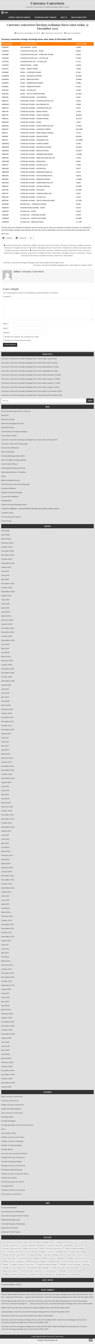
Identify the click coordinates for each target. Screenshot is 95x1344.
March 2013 (6, 863)
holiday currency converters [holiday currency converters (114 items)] (79, 1258)
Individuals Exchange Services (13, 468)
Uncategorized (85, 248)
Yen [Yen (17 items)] (83, 1274)
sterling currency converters (73, 253)
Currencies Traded (8, 436)
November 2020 (7, 583)
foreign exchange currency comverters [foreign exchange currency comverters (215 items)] (60, 1255)
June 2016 (5, 790)
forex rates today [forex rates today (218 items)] (9, 1258)
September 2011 (7, 936)
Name (6, 324)
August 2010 (6, 989)
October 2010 (6, 981)
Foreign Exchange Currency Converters (17, 1125)
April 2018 (5, 701)
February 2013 (7, 868)
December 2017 (7, 717)
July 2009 (5, 1042)
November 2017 (7, 721)
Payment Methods (8, 488)
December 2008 (7, 1070)
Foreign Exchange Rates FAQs (13, 456)
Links (3, 476)
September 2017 (7, 729)
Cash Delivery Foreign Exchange (14, 431)
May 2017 (5, 746)
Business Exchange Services (12, 423)
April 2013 (5, 859)
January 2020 (6, 624)
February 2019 (7, 661)
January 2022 (6, 547)
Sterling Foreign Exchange (11, 1170)
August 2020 (6, 596)
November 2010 (7, 977)
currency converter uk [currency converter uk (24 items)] (11, 1248)
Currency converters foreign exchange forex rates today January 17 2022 (30, 383)
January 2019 (6, 665)
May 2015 (5, 843)
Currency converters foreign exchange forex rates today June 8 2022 (29, 359)
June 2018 (5, 693)
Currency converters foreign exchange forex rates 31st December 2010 (65, 1297)
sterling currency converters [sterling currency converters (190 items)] (13, 1268)
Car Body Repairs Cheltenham (13, 1224)
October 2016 (6, 774)
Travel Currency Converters (12, 1182)
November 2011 (7, 928)
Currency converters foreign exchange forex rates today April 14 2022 (29, 363)
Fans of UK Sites (7, 452)
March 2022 (6, 539)
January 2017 (6, 762)
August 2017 (6, 734)
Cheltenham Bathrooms (10, 1220)
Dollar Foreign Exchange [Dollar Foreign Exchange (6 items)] (74, 1248)
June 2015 (5, 839)
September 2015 (7, 827)
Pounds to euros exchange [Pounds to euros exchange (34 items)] (70, 1264)
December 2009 (7, 1022)
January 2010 (6, 1018)
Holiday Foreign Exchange (11, 1145)
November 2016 (7, 770)
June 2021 (5, 575)
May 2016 (5, 794)
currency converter (46, 250)
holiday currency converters (25, 253)
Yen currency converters (11, 1194)
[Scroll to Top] (91, 1340)
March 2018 (6, 705)
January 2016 (6, 811)
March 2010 (6, 1010)
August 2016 (6, 782)
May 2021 (5, 579)
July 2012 (5, 896)
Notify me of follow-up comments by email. (22, 337)
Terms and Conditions (10, 496)
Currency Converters (47, 3)
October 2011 (6, 932)
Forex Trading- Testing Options (13, 460)
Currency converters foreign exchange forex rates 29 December (67, 1304)
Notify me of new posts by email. (18, 340)
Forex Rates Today (8, 1133)
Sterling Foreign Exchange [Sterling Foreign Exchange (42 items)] (38, 1268)
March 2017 (6, 754)
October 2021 (6, 559)
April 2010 (5, 1006)
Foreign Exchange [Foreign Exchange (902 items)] (35, 1255)
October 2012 (6, 884)
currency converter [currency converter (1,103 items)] (10, 1245)
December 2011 (7, 924)
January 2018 (6, 713)
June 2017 (5, 742)
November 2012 (7, 880)
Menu (6, 12)
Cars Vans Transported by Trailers (15, 1216)
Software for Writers (9, 1228)
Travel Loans (6, 521)
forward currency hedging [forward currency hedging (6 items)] (28, 1258)
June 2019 (5, 644)
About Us (64, 17)
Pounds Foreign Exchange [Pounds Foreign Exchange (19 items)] (46, 1264)
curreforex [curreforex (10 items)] (84, 1242)
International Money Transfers (45, 17)
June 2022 (5, 531)
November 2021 (7, 555)
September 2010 (8, 985)
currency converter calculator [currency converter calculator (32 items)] (32, 1245)
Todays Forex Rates (70, 248)
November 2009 (7, 1026)
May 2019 (5, 648)
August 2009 (6, 1038)
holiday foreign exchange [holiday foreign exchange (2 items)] (36, 1261)
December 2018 (7, 669)
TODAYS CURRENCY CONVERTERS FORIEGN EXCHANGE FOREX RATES (30, 509)
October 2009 (6, 1030)
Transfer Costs (7, 513)
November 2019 (7, 632)
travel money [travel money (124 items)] (51, 1271)
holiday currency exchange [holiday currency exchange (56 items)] (13, 1261)
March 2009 (6, 1058)
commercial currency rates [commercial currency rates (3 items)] (67, 1242)
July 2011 (5, 945)
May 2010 (5, 1001)
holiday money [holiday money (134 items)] (54, 1261)
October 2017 (6, 726)
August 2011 (6, 941)
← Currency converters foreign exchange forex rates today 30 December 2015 (32, 263)
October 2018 (6, 677)
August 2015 (6, 831)
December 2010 (7, 973)
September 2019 (7, 640)
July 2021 (5, 571)
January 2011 (6, 969)
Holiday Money (7, 1149)
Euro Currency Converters (66, 245)
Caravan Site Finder (9, 1207)
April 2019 (5, 652)
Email (6, 328)
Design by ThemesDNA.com (47, 1340)
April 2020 (5, 612)
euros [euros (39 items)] (50, 1252)
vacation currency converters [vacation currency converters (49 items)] (41, 1274)
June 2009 (5, 1046)
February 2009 (7, 1062)
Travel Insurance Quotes (11, 517)
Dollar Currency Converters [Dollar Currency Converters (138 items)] (51, 1248)
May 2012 (5, 904)
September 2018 (7, 681)
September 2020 (8, 591)
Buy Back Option (7, 427)
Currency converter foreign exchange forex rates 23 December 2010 (42, 1308)
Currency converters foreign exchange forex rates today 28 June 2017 (29, 440)
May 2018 (5, 697)
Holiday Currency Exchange (12, 1141)
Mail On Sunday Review (78, 17)
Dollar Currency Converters (43, 245)
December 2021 (7, 551)
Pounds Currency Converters (25, 248)
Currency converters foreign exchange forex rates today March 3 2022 (29, 371)
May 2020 (5, 608)
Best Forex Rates (8, 419)
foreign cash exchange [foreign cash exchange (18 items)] (78, 1252)
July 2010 (5, 993)
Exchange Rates (7, 1117)
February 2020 (7, 620)
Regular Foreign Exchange (11, 492)
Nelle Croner (6, 1308)
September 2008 (8, 1083)
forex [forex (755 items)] (80, 1255)
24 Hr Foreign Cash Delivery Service (16, 411)
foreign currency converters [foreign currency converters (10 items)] (13, 1255)
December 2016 (7, 766)
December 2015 (7, 815)
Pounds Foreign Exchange (11, 1161)
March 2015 (6, 851)
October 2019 (6, 636)
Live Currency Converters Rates (14, 1153)
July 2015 (5, 835)
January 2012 (6, 920)
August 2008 (6, 1087)
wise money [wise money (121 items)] (75, 1274)
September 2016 (7, 778)
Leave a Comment (73, 33)
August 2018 (6, 685)
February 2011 (7, 965)
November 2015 (7, 819)
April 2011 (5, 957)
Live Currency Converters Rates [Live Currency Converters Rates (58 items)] (76, 1261)
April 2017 (5, 750)
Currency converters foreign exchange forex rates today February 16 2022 (31, 375)
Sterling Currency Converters (50, 248)
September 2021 (7, 563)
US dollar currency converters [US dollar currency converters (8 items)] (14, 1274)
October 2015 (6, 823)
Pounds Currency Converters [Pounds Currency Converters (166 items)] (22, 1264)
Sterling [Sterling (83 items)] (86, 1264)
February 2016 (7, 807)
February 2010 (7, 1014)
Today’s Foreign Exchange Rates (14, 505)
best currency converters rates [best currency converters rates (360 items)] (14, 1242)
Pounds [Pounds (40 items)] (5, 1264)
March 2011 (5, 961)
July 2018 (5, 689)
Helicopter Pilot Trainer (11, 1232)
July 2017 (5, 738)
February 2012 (7, 916)
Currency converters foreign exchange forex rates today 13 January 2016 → (63, 265)
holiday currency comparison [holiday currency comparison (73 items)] (53, 1258)
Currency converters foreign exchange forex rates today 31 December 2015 (47, 26)
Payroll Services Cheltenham (12, 1212)
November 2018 (7, 673)
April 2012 (5, 908)
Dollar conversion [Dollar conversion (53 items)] (30, 1248)
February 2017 (7, 758)
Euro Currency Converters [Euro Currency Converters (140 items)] (13, 1252)
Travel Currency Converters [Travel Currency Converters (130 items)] (31, 1271)
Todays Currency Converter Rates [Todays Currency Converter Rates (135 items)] (65, 1268)
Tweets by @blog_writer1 (11, 1284)
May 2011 (5, 953)
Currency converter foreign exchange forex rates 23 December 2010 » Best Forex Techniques (38, 1320)
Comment (7, 296)
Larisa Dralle (6, 1312)
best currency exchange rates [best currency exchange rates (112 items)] (41, 1242)
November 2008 (7, 1074)
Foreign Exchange (8, 1121)
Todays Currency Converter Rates (15, 1174)
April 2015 (5, 847)
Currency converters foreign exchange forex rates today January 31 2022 (30, 379)
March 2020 (6, 616)
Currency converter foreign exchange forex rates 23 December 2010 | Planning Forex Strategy (39, 1326)
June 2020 (5, 604)
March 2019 (6, 656)
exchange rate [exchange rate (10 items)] (61, 1252)
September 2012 (7, 888)
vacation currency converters (17, 250)
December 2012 (7, 876)
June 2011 (5, 949)
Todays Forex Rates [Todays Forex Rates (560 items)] (10, 1271)
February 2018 (7, 709)
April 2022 (5, 535)
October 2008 (6, 1079)
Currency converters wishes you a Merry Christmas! (32, 1316)
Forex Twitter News (9, 464)
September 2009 (8, 1034)
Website (6, 333)
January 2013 (6, 872)
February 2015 (7, 855)
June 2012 (5, 900)
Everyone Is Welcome (10, 448)
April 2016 (5, 799)
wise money (68, 256)
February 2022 (7, 543)
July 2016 (5, 786)
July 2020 (5, 600)
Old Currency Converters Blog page (15, 484)
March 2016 (6, 803)
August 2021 (6, 567)
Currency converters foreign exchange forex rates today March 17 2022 (30, 367)
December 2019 (7, 628)
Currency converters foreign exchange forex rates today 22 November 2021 (31, 395)
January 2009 (6, 1066)
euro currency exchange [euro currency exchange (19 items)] (36, 1252)
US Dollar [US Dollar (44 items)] (62, 1271)
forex (3, 1129)
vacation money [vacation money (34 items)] (61, 1274)
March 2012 (6, 912)
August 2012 (6, 892)
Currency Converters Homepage (19, 17)
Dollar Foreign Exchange (11, 1109)
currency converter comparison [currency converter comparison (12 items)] (60, 1245)
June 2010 (5, 997)
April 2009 (5, 1054)
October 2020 (6, 588)
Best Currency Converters (12, 1096)
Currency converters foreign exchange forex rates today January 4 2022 (30, 387)
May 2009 (5, 1050)
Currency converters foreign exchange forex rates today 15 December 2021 (31, 391)
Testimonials (6, 501)
